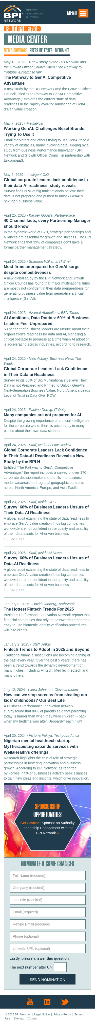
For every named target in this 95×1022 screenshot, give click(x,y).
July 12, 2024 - (45, 695)
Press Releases (41, 50)
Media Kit (62, 50)
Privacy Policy (62, 1014)
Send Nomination (47, 979)
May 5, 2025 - (46, 180)
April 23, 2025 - (46, 507)
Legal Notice (42, 1014)
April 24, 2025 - (42, 267)
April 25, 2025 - (47, 221)
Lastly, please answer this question (39, 958)
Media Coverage (15, 50)
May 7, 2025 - (44, 129)
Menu (78, 13)
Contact (32, 1018)
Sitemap (19, 1018)
